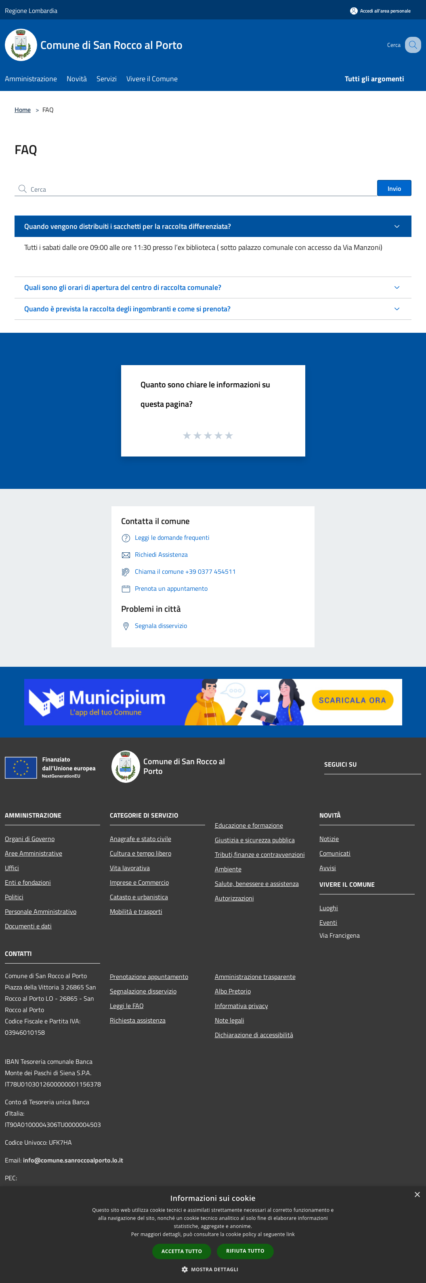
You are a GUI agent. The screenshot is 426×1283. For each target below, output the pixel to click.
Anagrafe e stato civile (140, 838)
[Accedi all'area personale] (380, 10)
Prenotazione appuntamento (149, 976)
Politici (14, 897)
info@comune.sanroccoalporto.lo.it (73, 1160)
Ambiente (228, 869)
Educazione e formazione (249, 825)
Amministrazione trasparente (255, 976)
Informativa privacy (241, 1005)
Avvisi (327, 868)
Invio (394, 188)
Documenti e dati (28, 926)
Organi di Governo (30, 838)
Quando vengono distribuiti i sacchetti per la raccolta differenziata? (127, 226)
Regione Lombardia (31, 10)
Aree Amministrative (33, 853)
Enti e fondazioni (28, 882)
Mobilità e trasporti (136, 911)
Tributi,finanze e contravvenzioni (260, 854)
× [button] (417, 1195)
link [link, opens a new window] (290, 1234)
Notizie (329, 838)
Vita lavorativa (130, 868)
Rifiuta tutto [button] (245, 1250)
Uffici (12, 868)
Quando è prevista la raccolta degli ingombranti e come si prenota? (127, 308)
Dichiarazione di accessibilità (254, 1035)
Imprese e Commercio (139, 882)
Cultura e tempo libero (140, 853)
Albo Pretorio (233, 991)
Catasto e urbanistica (139, 897)
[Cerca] (411, 45)
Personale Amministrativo (40, 911)
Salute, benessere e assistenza (257, 883)
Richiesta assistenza (138, 1020)
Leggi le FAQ (127, 1005)
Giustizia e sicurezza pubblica (255, 840)
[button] (213, 1269)
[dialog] (213, 1234)
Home (23, 109)
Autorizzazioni (234, 898)
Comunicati (334, 853)
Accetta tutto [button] (182, 1251)
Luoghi (328, 908)
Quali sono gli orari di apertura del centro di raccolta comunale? (122, 287)
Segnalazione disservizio (143, 991)
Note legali (229, 1020)
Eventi (328, 922)
